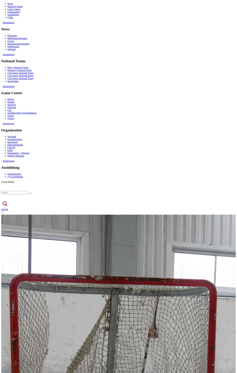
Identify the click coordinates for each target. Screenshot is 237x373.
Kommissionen (14, 139)
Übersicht (12, 35)
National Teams (15, 6)
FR (6, 209)
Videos (10, 118)
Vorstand (11, 136)
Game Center (13, 9)
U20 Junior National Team (20, 73)
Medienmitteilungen (17, 38)
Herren (10, 99)
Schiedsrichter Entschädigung (22, 113)
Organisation (13, 12)
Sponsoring (13, 81)
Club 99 (11, 147)
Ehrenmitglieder (15, 145)
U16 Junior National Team (20, 78)
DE (2, 209)
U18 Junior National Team (20, 75)
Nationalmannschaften (18, 44)
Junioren (11, 104)
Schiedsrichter (14, 174)
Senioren (11, 107)
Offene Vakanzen (15, 156)
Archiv (10, 115)
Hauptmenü (7, 22)
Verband (11, 49)
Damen (10, 102)
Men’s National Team (17, 67)
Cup (9, 110)
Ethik (10, 150)
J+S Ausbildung (15, 176)
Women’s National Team (19, 70)
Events (10, 41)
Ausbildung (13, 14)
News (10, 3)
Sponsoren (12, 142)
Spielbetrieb (13, 46)
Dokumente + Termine (18, 153)
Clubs (10, 17)
